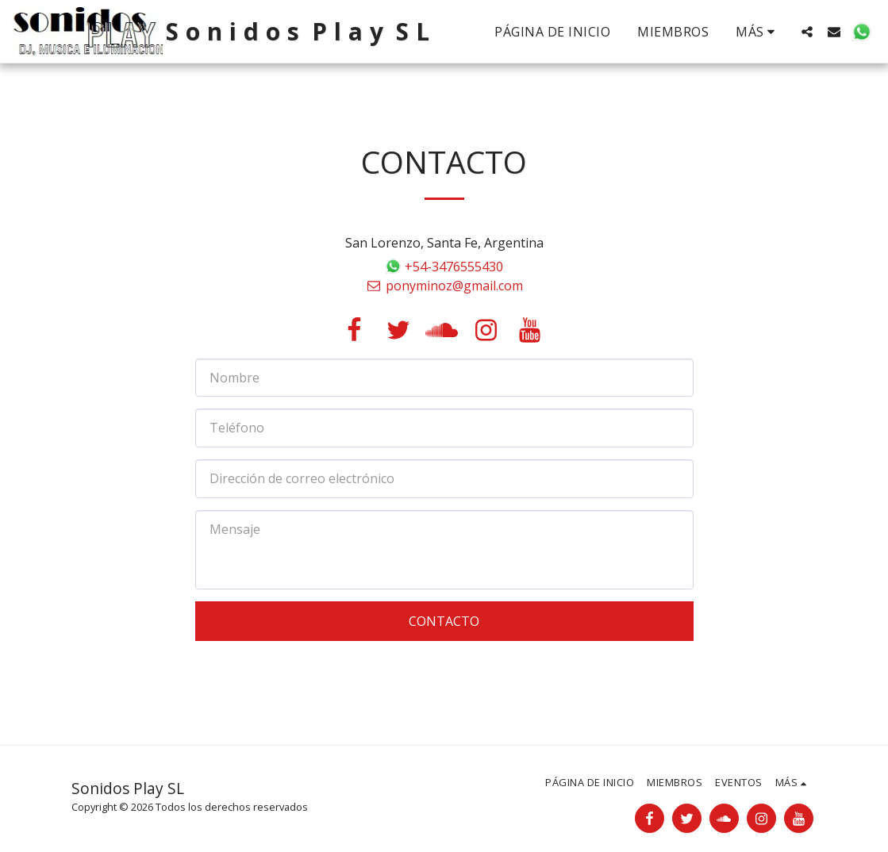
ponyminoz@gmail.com (444, 285)
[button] (807, 31)
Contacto (444, 621)
